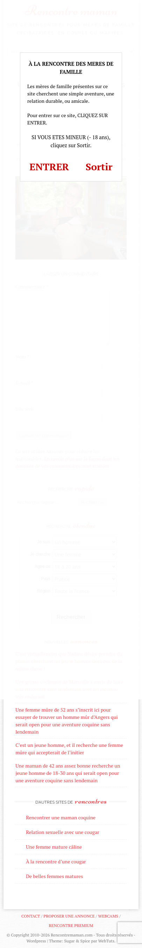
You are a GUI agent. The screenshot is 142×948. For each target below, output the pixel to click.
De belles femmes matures (54, 876)
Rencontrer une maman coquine (60, 817)
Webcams (108, 916)
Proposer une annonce (68, 916)
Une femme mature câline (54, 846)
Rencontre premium (71, 925)
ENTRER (49, 166)
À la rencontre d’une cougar (56, 861)
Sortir (99, 166)
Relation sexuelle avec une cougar (62, 832)
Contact (30, 916)
